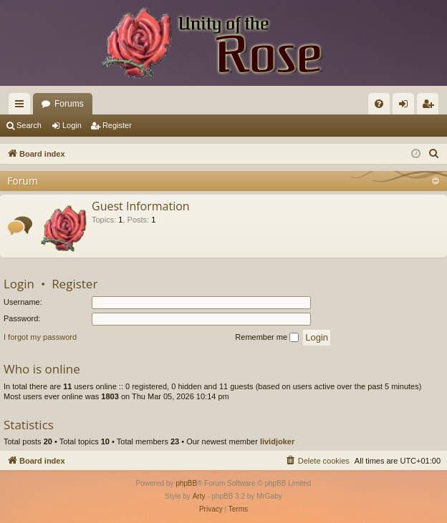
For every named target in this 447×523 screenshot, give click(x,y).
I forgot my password (40, 337)
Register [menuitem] (430, 106)
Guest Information (141, 206)
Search (29, 125)
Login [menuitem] (406, 106)
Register (117, 125)
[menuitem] (379, 103)
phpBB (186, 483)
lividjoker (277, 441)
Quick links (22, 106)
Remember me (267, 338)
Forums (69, 104)
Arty (199, 496)
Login (72, 125)
